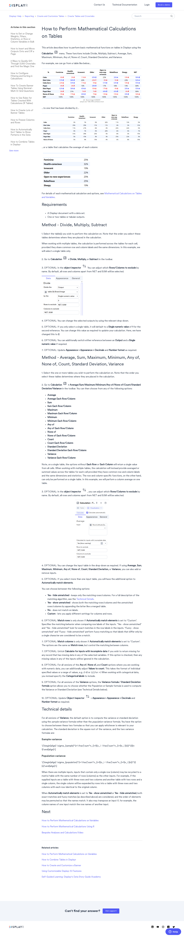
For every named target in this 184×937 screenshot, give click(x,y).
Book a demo (164, 5)
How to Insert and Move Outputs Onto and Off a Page (23, 51)
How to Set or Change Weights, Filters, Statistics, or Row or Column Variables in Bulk (22, 38)
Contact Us (99, 5)
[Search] (153, 16)
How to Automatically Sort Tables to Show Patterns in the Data (21, 132)
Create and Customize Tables (50, 16)
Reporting (29, 16)
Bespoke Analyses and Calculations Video (62, 833)
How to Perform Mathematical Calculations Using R (68, 827)
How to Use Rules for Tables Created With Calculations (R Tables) (22, 101)
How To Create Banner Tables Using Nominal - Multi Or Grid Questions (22, 88)
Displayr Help (15, 16)
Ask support (111, 911)
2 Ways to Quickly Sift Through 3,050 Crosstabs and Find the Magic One (23, 64)
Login (147, 5)
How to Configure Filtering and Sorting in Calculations (21, 76)
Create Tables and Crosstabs (81, 16)
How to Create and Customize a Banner (61, 866)
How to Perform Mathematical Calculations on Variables (70, 821)
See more (14, 150)
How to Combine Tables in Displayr (22, 143)
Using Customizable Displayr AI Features (62, 871)
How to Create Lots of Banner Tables (22, 111)
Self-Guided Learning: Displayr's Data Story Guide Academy (71, 877)
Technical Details (85, 599)
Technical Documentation (124, 5)
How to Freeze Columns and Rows (22, 121)
